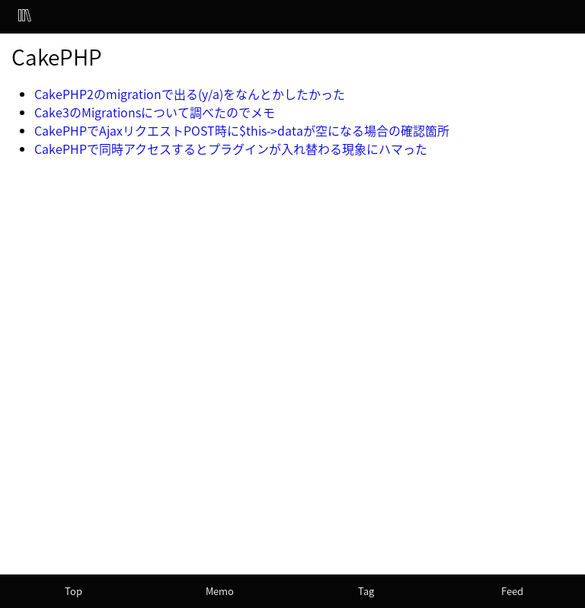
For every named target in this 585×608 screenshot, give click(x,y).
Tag (366, 591)
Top (73, 591)
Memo (220, 591)
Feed (512, 591)
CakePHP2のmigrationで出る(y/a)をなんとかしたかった (189, 94)
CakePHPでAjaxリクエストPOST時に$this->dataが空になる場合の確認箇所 (241, 130)
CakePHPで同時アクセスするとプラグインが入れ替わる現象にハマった (230, 148)
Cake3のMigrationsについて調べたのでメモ (154, 112)
